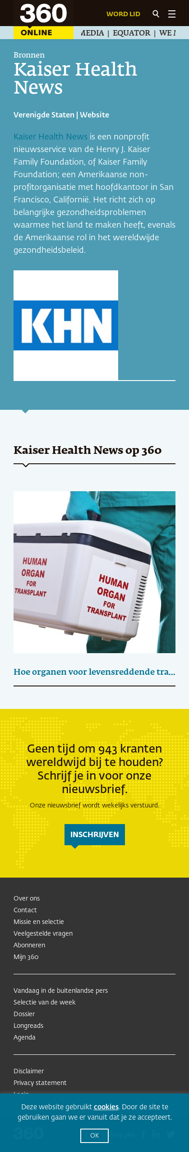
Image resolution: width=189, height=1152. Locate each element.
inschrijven (94, 835)
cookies (106, 1107)
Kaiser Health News (51, 137)
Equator (135, 33)
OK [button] (94, 1136)
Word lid (123, 14)
